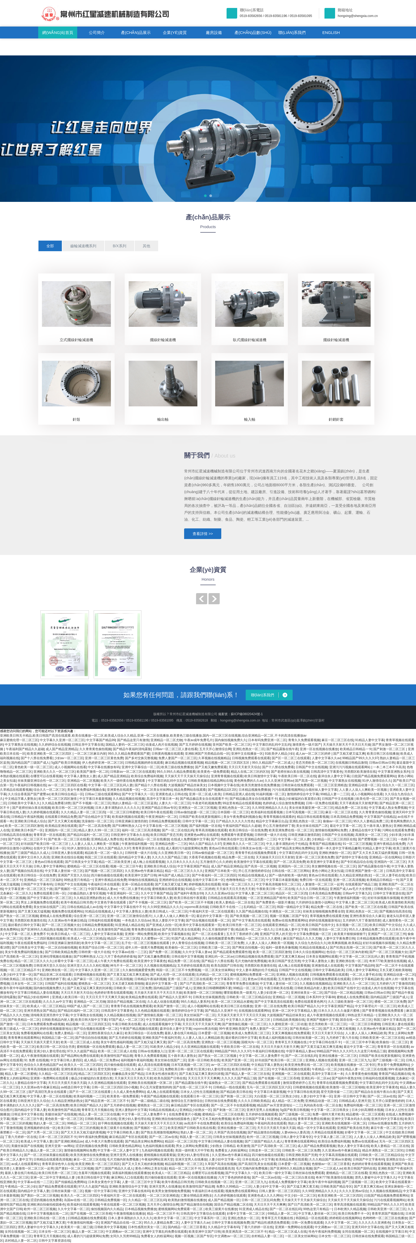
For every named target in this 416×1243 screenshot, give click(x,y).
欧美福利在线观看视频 (267, 812)
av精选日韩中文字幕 (75, 1087)
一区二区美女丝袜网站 (156, 790)
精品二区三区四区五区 (94, 1074)
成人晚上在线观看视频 (149, 862)
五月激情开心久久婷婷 (216, 862)
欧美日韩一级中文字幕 (275, 1173)
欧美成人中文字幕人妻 (37, 1141)
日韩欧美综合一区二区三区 (393, 889)
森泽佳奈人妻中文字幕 (334, 776)
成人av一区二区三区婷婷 (314, 753)
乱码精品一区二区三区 (259, 907)
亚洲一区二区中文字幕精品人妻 (294, 1010)
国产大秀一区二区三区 (43, 1132)
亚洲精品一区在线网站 (385, 857)
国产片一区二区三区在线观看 (90, 1092)
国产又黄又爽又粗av (289, 956)
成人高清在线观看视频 (154, 1065)
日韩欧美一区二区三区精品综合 (248, 997)
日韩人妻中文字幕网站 (49, 866)
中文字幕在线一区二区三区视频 (165, 826)
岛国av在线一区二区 (78, 1200)
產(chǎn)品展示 (136, 32)
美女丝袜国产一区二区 (199, 1015)
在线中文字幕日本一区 (49, 848)
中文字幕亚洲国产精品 (193, 866)
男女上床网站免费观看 (192, 1146)
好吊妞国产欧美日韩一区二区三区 (45, 844)
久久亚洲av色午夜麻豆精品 (144, 871)
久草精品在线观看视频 (16, 790)
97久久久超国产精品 (81, 1051)
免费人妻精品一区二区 (70, 1033)
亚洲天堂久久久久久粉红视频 (88, 965)
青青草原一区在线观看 (49, 835)
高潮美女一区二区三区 (371, 835)
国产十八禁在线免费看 (37, 758)
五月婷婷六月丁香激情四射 (362, 920)
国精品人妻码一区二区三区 (125, 744)
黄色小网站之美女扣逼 (328, 871)
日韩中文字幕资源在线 (389, 893)
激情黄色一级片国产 (306, 744)
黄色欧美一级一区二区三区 (33, 767)
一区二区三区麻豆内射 (90, 753)
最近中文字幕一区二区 (346, 826)
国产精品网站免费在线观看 (80, 1056)
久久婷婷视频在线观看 (43, 812)
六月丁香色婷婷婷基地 (120, 956)
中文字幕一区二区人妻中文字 (118, 1150)
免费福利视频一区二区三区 (363, 1105)
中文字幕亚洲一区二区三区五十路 (29, 889)
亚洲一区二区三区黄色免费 (104, 758)
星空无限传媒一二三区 (113, 1069)
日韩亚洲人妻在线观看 (67, 853)
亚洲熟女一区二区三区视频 (197, 808)
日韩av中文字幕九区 (357, 893)
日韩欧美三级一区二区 (214, 947)
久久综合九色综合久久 (311, 943)
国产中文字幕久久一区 (138, 794)
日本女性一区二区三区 (27, 983)
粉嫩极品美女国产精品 (128, 1074)
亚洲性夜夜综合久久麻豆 (367, 916)
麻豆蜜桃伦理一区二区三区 (19, 740)
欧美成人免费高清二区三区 (251, 1033)
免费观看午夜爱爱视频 (237, 835)
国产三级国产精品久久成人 (30, 853)
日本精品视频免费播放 (254, 790)
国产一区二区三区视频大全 (61, 925)
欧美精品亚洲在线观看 (61, 826)
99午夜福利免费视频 (92, 1137)
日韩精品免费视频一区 (110, 1200)
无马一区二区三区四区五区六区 (268, 1087)
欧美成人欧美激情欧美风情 (394, 902)
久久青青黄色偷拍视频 (95, 749)
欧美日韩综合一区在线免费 (248, 830)
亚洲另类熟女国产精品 (40, 1010)
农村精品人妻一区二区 (267, 1236)
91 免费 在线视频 (36, 1060)
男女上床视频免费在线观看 (40, 902)
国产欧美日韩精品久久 (80, 929)
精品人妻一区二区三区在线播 (366, 1069)
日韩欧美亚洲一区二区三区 (386, 1209)
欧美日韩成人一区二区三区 (168, 911)
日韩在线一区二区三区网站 (291, 871)
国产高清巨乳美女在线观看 (181, 929)
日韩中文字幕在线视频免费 (230, 1222)
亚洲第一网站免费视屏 (141, 934)
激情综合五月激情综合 (187, 1101)
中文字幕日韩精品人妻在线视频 (36, 992)
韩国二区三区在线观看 (100, 857)
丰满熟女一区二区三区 (285, 911)
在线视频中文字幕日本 (392, 1231)
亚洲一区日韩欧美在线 (204, 1060)
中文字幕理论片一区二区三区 (375, 1006)
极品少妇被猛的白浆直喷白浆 (299, 799)
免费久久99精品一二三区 (234, 1186)
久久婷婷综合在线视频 (54, 744)
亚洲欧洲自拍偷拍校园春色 (171, 1119)
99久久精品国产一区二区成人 (273, 762)
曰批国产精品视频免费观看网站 (374, 776)
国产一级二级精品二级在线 (150, 1101)
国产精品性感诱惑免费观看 (270, 1222)
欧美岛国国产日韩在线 (227, 965)
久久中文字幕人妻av (196, 952)
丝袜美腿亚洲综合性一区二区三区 (41, 781)
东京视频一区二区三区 (352, 925)
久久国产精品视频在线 (251, 911)
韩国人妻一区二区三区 (195, 1137)
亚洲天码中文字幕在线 (387, 1119)
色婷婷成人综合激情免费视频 (283, 803)
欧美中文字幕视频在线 (174, 934)
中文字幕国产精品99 (100, 740)
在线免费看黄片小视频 (185, 1114)
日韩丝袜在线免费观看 (297, 785)
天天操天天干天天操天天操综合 (186, 776)
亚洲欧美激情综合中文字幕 (128, 1186)
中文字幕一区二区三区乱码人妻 (110, 785)
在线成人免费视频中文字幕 (190, 839)
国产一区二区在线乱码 (178, 830)
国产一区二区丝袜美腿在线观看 (46, 1155)
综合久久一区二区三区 (398, 785)
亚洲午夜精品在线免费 (389, 844)
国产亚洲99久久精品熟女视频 (41, 929)
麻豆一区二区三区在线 (337, 740)
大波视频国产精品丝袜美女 (187, 785)
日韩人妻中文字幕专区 (296, 1137)
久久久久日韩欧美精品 (312, 889)
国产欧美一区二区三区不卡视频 (191, 902)
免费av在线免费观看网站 (289, 920)
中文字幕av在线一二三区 (129, 952)
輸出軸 (162, 419)
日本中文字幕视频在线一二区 (47, 1213)
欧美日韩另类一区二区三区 (242, 925)
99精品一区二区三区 (247, 988)
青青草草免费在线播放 (242, 983)
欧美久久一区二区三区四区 (83, 1065)
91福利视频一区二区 (270, 794)
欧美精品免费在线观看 (141, 997)
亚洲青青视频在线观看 (227, 776)
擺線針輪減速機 (163, 340)
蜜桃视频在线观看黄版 (168, 889)
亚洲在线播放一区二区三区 (338, 1056)
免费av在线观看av (364, 1141)
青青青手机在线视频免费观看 (256, 853)
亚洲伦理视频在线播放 (56, 956)
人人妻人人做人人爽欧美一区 (174, 916)
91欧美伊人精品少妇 (279, 753)
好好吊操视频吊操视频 (383, 898)
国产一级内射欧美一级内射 (288, 875)
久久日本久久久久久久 (182, 862)
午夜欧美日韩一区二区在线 (297, 776)
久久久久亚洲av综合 (219, 893)
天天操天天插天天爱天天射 (40, 1042)
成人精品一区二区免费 (288, 1101)
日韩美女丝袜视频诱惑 (208, 997)
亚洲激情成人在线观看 (327, 965)
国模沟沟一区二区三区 (257, 1042)
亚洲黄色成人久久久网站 (265, 1195)
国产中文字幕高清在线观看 (251, 920)
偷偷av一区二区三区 (337, 821)
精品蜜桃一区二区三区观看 (365, 1114)
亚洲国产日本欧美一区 (220, 871)
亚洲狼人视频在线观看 (292, 974)
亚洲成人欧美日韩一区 (68, 997)
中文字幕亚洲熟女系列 (394, 771)
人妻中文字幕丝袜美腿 (107, 934)
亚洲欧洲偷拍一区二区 (335, 853)
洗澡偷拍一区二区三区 (97, 821)
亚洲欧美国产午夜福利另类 (161, 1038)
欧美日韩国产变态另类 (166, 835)
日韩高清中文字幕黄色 (327, 771)
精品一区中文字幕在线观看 (316, 1128)
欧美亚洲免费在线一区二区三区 (291, 830)
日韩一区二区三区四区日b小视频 (115, 1087)
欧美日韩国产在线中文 (318, 925)
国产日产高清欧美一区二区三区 (202, 983)
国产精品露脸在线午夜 (282, 749)
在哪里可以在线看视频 (46, 776)
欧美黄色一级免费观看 (213, 771)
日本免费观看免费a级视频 (45, 1024)
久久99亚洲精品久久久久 (269, 808)
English (331, 32)
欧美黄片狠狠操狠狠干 (350, 934)
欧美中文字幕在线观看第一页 (200, 925)
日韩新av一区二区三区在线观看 (132, 771)
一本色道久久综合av (136, 920)
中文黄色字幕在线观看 (110, 902)
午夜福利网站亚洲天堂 (157, 1159)
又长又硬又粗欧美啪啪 (395, 970)
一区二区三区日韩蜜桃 (123, 812)
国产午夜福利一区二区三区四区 (214, 875)
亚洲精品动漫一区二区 (364, 785)
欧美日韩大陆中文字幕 (91, 1020)
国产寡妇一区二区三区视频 (74, 1168)
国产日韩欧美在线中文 (227, 839)
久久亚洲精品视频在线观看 (200, 1047)
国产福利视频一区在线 (205, 826)
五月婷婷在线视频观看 (261, 1114)
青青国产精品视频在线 (325, 844)
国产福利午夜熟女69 (188, 893)
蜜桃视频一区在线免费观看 (96, 1047)
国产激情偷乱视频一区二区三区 (159, 1015)
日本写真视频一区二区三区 (304, 812)
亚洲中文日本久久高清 (33, 857)
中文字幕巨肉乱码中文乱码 (272, 744)
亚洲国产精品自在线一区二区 (121, 1222)
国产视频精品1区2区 (222, 790)
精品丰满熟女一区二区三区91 (383, 1150)
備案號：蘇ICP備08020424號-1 (240, 714)
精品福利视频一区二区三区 (184, 1164)
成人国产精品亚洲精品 (61, 749)
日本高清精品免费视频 (346, 817)
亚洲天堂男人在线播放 (262, 1110)
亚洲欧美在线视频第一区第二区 (150, 1083)
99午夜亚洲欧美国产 (233, 1029)
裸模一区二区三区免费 (390, 1001)
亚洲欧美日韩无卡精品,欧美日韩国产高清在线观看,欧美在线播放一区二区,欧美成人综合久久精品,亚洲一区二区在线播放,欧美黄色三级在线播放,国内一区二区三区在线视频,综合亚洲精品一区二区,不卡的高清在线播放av (153, 735)
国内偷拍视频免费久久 (230, 740)
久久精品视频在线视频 (129, 799)
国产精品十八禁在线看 (150, 785)
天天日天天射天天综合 (244, 767)
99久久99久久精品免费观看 (176, 771)
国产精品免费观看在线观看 (261, 1083)
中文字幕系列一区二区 (230, 979)
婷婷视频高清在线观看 (204, 884)
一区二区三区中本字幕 (359, 1042)
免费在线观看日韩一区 (49, 893)
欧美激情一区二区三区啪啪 (203, 992)
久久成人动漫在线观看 (163, 1001)
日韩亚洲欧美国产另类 (301, 1155)
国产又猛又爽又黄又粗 (303, 1186)
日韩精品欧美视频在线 (289, 1020)
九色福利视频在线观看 (158, 1146)
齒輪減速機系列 (83, 246)
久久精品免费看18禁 (56, 803)
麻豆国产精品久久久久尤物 (302, 938)
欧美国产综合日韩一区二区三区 (310, 898)
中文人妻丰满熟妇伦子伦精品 (286, 844)
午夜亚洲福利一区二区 (161, 817)
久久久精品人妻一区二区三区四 (83, 812)
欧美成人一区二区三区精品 (86, 938)
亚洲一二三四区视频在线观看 (45, 938)
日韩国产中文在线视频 (311, 767)
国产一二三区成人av (328, 1168)
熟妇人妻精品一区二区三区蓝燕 (134, 803)
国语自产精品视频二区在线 (126, 1001)
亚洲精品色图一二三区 (260, 839)
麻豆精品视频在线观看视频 (184, 762)
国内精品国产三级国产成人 (30, 762)
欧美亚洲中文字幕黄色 (323, 862)
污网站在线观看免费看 (398, 830)
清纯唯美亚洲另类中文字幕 (49, 1015)
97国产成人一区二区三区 (126, 1020)
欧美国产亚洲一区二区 (237, 1060)
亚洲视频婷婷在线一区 (40, 1128)
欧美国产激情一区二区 (93, 771)
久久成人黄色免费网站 (129, 1092)
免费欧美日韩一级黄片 (181, 1069)
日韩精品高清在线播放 (16, 835)
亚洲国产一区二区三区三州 (387, 934)
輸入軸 (249, 419)
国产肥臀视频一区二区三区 (377, 839)
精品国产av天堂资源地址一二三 (279, 1105)
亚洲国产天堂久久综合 (73, 875)
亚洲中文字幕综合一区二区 (141, 767)
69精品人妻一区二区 (282, 1213)
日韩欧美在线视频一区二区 (214, 1182)
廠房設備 (214, 32)
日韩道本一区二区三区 (264, 1150)
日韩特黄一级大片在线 (270, 835)
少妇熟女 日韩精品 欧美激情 (230, 1146)
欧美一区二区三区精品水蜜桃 (232, 1001)
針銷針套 (336, 419)
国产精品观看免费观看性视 (232, 952)
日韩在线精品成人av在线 (84, 907)
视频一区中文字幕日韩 (100, 1191)
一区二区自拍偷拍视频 (61, 947)
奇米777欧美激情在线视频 (387, 961)
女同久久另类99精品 (124, 1236)
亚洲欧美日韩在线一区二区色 (45, 1218)
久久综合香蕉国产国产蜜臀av (29, 794)
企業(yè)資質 (175, 32)
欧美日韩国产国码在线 (360, 1168)
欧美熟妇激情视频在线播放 (187, 1200)
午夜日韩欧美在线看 (278, 988)
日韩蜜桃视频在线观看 (89, 974)
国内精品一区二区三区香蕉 (187, 1227)
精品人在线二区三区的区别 (250, 771)
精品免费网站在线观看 (190, 790)
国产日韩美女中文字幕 (81, 862)
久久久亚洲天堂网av (279, 781)
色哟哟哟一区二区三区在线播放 (385, 1218)
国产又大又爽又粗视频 (64, 821)
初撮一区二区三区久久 (238, 884)
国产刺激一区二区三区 (389, 749)
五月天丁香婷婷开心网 (242, 934)
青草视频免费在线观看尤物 (329, 916)
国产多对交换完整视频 (141, 758)
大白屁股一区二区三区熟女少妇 (276, 1096)
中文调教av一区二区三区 (332, 1227)
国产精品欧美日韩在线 (236, 1092)
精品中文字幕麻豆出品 (272, 821)
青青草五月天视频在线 (291, 1042)
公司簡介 (97, 32)
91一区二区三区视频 (357, 844)
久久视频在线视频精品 (160, 965)
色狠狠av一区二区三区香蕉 (331, 1164)
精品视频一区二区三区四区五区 (227, 762)
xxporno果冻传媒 (196, 907)
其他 (146, 246)
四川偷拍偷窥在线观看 (107, 875)
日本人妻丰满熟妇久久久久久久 (117, 808)
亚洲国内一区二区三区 (61, 830)
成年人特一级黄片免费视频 (144, 947)
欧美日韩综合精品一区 (67, 794)
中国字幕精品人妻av (102, 889)
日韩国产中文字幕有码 (37, 884)
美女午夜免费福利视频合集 (86, 790)
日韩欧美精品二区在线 (16, 979)
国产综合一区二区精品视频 (343, 992)
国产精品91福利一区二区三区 (88, 835)
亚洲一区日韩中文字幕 (350, 1096)
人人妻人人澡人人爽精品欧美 (366, 1033)
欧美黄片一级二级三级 (77, 1227)
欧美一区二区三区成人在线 (80, 1042)
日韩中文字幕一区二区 (198, 821)
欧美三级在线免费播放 (177, 767)
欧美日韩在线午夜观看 (190, 898)
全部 (50, 246)
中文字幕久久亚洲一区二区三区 (62, 740)
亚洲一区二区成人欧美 (205, 794)
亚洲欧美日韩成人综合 (30, 821)
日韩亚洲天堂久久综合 (49, 965)
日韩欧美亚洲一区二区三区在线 (381, 1038)
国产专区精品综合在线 (356, 862)
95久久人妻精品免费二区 (371, 821)
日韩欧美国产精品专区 (336, 1186)
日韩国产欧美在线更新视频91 (200, 817)
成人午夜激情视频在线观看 (326, 1015)
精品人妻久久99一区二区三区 (99, 830)
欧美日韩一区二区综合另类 (56, 1047)
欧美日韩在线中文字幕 (93, 1177)
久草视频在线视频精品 (214, 758)
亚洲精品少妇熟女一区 (195, 1110)
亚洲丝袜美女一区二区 (307, 992)
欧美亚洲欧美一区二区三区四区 (49, 753)
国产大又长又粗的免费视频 (212, 1119)
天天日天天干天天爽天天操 (105, 997)
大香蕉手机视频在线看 (204, 857)
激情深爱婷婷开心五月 (299, 1083)
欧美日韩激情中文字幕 (260, 776)
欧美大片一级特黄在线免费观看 (123, 781)
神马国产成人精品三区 (174, 875)
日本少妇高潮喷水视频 (367, 1110)
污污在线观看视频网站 (288, 790)
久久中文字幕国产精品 (156, 893)
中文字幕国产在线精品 (380, 817)
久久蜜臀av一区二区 (155, 938)
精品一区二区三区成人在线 (287, 1231)
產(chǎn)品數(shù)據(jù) (253, 34)
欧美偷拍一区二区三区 (181, 947)
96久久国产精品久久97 (205, 844)
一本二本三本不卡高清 (389, 767)
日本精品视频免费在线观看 (376, 938)
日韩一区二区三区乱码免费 (260, 1200)
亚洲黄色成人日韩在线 (171, 794)
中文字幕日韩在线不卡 (325, 1042)
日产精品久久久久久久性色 (235, 821)
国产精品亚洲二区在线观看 (52, 974)
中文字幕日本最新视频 (95, 799)
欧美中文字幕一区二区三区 (100, 943)
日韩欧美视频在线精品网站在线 (210, 781)
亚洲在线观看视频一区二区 (205, 1020)
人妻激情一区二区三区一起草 (322, 884)
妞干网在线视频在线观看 (115, 1123)
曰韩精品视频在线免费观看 (254, 956)
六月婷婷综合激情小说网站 (315, 902)
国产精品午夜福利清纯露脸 (132, 749)
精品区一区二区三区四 (291, 893)
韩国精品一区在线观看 (311, 1218)
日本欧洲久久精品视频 (350, 1209)
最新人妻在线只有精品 (180, 1033)
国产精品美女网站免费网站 (295, 848)
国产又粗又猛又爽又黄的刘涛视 (89, 988)
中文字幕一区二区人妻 (294, 839)
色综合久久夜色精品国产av (43, 1065)
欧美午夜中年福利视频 (16, 988)
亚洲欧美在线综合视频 (67, 857)
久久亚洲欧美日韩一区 (174, 853)
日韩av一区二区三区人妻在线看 (175, 749)
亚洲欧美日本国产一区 (27, 830)
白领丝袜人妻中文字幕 (321, 790)
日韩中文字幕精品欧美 (328, 970)
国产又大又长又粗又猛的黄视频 (375, 853)
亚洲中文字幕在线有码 (134, 1191)
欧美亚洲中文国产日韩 (141, 875)
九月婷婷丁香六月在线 (342, 1038)
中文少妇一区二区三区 (300, 1195)
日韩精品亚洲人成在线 (238, 794)
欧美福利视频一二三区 (89, 1096)
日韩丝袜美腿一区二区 (308, 1038)
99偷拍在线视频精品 (142, 880)
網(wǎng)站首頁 (57, 32)
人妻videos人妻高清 (295, 1132)
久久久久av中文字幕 (57, 1001)
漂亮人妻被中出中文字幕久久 (375, 1177)
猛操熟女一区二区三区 (224, 1083)
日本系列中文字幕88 (320, 997)
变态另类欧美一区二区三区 (315, 762)
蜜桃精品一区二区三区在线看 (88, 866)
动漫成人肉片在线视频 (161, 744)
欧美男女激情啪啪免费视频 (171, 1191)
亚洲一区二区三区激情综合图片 (129, 916)
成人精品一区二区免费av (101, 1060)
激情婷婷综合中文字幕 (303, 794)
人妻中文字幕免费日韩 (339, 938)
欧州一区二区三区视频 (263, 1137)
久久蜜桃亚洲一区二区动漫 (287, 1024)
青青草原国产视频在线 (388, 1213)
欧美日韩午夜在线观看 (156, 812)
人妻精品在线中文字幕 (364, 830)
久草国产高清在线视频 (230, 1132)
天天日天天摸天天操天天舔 (67, 1083)
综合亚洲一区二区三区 (89, 916)
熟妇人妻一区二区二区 (49, 1123)
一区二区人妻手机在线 (389, 875)
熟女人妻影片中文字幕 (168, 920)
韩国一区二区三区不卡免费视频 (178, 970)
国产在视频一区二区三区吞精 (279, 1078)
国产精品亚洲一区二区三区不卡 (107, 1101)
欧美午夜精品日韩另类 (77, 902)
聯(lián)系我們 (292, 32)
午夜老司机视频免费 (206, 803)
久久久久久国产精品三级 (169, 857)
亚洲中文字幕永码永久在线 (350, 1119)
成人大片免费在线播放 (123, 898)
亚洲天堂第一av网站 (59, 1146)
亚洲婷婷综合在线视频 (175, 880)
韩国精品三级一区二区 (57, 1038)
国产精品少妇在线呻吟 (34, 997)
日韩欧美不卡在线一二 (226, 907)
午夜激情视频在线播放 (129, 1213)
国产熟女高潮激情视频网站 (160, 1132)
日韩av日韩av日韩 (382, 762)
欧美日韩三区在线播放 (383, 753)
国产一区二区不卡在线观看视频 (233, 1105)
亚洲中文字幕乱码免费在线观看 (164, 1231)
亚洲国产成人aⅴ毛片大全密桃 (351, 889)
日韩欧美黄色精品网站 (125, 1146)
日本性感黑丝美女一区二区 (147, 1227)
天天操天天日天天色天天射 (235, 889)
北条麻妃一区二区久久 (16, 893)
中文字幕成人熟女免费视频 (388, 808)
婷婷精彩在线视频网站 (345, 1218)
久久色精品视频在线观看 (152, 1010)
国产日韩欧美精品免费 (61, 952)
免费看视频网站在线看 (37, 1033)
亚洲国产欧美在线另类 (353, 1128)
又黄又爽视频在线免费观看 (291, 1033)
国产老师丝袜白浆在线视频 (290, 771)
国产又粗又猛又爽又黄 (150, 1042)
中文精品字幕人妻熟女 (21, 799)
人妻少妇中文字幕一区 (16, 974)
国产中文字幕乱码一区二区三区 (49, 898)
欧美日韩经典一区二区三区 (251, 1069)
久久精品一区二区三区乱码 (57, 1074)
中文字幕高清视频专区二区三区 (278, 884)
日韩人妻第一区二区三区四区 (279, 1191)
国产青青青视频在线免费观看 (383, 1010)
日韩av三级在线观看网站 (102, 794)
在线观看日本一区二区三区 (199, 1096)
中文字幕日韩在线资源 (303, 1092)
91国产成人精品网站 (185, 938)
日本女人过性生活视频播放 (199, 1092)
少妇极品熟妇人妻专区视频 (86, 893)
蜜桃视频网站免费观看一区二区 (252, 974)
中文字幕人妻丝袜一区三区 (64, 871)
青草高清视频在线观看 (211, 830)
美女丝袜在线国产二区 (312, 826)
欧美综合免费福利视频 (147, 776)
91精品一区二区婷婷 (199, 889)
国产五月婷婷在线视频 (195, 744)
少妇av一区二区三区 (68, 758)
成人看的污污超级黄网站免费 (186, 848)
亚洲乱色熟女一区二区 (249, 749)
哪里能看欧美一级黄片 (239, 992)
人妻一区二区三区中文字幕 (141, 1182)
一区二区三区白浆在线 (298, 1177)
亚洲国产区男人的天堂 (276, 934)
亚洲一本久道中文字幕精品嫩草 (338, 848)
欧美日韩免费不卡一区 (354, 1213)
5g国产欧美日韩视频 (65, 762)
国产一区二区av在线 (381, 1096)
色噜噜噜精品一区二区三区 (245, 880)
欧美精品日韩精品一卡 (356, 749)
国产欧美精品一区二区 (24, 1020)
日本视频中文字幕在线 (224, 785)
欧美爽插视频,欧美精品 (344, 943)
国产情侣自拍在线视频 (91, 1038)
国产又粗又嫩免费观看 (211, 767)
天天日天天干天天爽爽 (204, 1078)
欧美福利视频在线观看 (128, 817)
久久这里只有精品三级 (370, 1051)
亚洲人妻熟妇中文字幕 (131, 1110)
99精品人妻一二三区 (334, 794)
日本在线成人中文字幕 (258, 1159)
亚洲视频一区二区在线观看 (291, 1074)
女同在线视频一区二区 (21, 1231)
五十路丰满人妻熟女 (377, 826)
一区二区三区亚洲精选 (331, 785)
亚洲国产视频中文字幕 (322, 1020)
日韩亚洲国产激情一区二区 (364, 871)
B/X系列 (119, 246)
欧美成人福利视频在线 (275, 1038)
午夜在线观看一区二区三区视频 (123, 1204)
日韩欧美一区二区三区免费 (224, 943)
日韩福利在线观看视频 (104, 920)
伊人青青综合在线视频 (188, 943)
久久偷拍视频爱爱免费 (218, 938)
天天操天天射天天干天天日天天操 (347, 744)
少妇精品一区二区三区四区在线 (333, 839)
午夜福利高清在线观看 (270, 1123)
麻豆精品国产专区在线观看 (190, 1105)
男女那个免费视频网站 (393, 1065)
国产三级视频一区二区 (388, 1060)
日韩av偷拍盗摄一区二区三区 (195, 812)
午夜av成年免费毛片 (198, 740)
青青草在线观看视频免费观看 (337, 1083)
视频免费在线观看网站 (67, 911)
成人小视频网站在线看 (70, 767)
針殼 (76, 419)
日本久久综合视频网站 (308, 952)
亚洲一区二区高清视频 (349, 880)
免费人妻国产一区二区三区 (177, 758)
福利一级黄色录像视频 (281, 947)
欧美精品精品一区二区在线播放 (147, 839)
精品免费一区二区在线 (351, 808)
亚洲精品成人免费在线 (107, 839)
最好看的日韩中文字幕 (24, 925)
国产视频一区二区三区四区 (104, 871)
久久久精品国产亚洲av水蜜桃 (330, 1159)
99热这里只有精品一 (78, 880)
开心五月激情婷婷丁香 (278, 826)
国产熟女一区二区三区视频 (19, 916)
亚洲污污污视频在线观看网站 (350, 767)
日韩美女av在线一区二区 (257, 848)
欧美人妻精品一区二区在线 (235, 902)
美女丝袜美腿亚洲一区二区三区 (311, 808)
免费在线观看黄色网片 (310, 1001)
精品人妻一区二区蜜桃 (21, 1074)
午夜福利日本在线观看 (104, 884)
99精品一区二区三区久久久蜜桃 (258, 938)
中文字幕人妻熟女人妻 (80, 776)
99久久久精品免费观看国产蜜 (129, 753)
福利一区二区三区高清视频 (141, 830)
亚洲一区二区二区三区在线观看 (190, 979)
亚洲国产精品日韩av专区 (159, 808)
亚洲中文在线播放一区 (247, 753)
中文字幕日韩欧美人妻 (156, 898)
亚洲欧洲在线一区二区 (351, 961)
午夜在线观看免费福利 (30, 943)
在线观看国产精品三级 (361, 884)
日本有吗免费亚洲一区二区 (267, 740)
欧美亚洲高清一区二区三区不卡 (244, 1231)
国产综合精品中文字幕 (94, 817)
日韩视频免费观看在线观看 (251, 758)
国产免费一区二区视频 (165, 952)
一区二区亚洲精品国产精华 (267, 898)
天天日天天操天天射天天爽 (280, 1047)
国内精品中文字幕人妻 (134, 857)
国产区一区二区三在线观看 (291, 758)
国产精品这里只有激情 (133, 740)
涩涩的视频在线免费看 (91, 1146)
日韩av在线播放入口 (152, 1051)
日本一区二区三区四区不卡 (57, 1137)
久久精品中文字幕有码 (224, 1227)
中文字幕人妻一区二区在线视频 (49, 1096)
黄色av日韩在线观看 (223, 848)
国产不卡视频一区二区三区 (91, 803)
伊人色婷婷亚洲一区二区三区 (102, 762)
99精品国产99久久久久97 (360, 758)
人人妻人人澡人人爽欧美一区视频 (363, 790)
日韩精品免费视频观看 (164, 821)
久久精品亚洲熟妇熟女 (355, 875)
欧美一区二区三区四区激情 (57, 799)
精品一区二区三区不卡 (185, 1168)
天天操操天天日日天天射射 (275, 857)
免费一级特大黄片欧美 (328, 1114)
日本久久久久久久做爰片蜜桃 (339, 1010)
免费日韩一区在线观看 (315, 880)
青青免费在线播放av (145, 929)
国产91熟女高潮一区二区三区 (350, 947)
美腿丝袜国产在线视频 (61, 1114)
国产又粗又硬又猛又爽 (349, 753)
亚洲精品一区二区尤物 (166, 740)
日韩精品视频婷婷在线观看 (144, 762)
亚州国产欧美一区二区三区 (232, 744)
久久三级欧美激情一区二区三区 (350, 1001)
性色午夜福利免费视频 (324, 1231)
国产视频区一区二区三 (70, 889)
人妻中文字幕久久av (326, 758)
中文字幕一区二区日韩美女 (330, 1110)
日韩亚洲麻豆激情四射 (131, 821)
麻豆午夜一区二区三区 (386, 1128)
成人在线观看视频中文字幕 (161, 1024)
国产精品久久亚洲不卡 (175, 997)
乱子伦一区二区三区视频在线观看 (146, 943)
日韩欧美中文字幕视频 (110, 1227)
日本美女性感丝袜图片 (161, 1074)
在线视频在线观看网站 (254, 1010)
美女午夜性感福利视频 (116, 1042)
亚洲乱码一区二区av (219, 956)
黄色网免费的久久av (248, 781)
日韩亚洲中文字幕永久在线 (130, 835)
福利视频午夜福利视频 (137, 1060)
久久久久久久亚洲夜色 (374, 1222)
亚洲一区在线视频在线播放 (319, 749)
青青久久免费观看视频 (304, 740)
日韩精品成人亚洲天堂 (355, 1101)
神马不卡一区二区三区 (126, 965)
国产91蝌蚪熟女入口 (126, 826)
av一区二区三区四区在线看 (67, 785)
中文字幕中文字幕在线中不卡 (124, 907)
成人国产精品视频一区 (224, 1200)
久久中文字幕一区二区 (73, 1209)
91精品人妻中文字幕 (369, 740)
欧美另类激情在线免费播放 (260, 785)
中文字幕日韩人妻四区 (66, 1060)
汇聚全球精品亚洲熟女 (196, 1195)
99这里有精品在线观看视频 (242, 803)
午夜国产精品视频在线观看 (139, 1029)
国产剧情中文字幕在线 (351, 857)
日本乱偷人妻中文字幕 (291, 929)
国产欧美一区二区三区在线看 (68, 839)
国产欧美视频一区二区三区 (249, 916)
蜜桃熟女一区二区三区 (94, 983)
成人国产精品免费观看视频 (316, 1146)
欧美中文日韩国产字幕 (249, 1119)
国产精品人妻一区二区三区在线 (247, 1074)
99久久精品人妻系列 (195, 1001)
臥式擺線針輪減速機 (249, 340)
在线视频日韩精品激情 (351, 762)
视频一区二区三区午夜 (126, 866)
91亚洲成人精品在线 (129, 925)
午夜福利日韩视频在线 (30, 785)
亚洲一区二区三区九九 (355, 1060)
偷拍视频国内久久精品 (107, 1209)
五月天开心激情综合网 (215, 749)
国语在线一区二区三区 (356, 1020)
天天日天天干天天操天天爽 (201, 1024)
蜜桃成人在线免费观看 (56, 916)
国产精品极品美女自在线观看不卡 (204, 799)
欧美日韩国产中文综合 (385, 925)
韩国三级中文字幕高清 (389, 1020)
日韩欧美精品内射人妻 (310, 988)
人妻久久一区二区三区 (174, 803)
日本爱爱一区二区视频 (214, 1033)
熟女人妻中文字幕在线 (353, 1146)
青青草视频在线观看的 (279, 817)
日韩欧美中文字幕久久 (24, 803)
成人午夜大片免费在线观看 (113, 961)
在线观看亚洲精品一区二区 (281, 925)
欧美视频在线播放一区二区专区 (353, 1065)
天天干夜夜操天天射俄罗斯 (358, 803)
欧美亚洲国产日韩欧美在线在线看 (191, 1128)
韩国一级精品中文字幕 (293, 907)
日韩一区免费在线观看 (322, 803)
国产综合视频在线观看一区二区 (208, 920)
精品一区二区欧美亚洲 (114, 862)
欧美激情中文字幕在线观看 (253, 862)
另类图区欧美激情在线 (360, 771)
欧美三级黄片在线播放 (116, 1128)
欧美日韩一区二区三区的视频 (72, 808)
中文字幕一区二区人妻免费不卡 (27, 934)
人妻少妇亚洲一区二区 (273, 992)
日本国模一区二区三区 (233, 812)
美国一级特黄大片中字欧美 (194, 1150)
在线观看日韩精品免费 (61, 817)
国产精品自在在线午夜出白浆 (375, 1092)
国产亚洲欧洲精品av (68, 1141)
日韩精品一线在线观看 (229, 1087)
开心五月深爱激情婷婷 (155, 1087)
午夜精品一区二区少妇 (328, 1069)
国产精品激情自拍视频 (263, 1132)
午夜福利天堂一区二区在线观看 (211, 911)
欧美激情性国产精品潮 (114, 929)
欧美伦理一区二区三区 (372, 799)
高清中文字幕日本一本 (162, 799)
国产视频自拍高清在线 (27, 871)
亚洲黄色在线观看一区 (123, 790)
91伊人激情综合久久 (376, 781)
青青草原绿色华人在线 (148, 848)
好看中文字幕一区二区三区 (73, 961)
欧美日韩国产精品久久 (304, 1006)
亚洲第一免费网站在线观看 (49, 1078)
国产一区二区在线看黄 (208, 934)
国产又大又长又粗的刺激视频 (142, 1164)
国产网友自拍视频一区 (248, 947)
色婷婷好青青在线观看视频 (113, 992)
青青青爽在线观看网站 (24, 1038)
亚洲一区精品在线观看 (137, 884)
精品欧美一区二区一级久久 (104, 853)
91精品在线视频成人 (252, 875)
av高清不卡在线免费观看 (201, 1123)
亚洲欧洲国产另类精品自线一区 (207, 753)
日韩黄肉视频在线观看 (167, 753)
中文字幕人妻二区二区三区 (254, 893)
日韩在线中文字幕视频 (187, 956)
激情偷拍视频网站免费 (331, 830)
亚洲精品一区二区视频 (83, 781)
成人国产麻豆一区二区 (83, 979)
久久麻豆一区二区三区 (147, 1069)
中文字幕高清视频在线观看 (291, 1069)
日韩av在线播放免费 (382, 1123)
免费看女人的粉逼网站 (231, 1150)
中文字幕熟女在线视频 (21, 744)
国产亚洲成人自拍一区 (162, 925)
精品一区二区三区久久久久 (184, 871)
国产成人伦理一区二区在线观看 (172, 974)
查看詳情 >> (203, 534)
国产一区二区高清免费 (94, 826)
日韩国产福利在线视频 (61, 983)
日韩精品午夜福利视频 (27, 817)
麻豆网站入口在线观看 (127, 1177)
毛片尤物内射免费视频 (251, 961)
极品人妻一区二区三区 (132, 1047)
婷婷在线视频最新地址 (325, 920)
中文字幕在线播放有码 (104, 767)
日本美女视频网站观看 (322, 956)
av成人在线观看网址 (25, 1164)
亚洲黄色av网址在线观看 (201, 835)
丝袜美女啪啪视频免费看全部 (323, 911)
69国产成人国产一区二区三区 (88, 1006)
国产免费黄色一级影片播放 (275, 902)
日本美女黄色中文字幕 (104, 1182)
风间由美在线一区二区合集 (323, 1105)
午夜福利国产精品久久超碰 (25, 749)
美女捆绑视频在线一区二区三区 (333, 866)
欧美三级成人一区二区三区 (19, 1029)
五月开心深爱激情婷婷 (388, 1101)
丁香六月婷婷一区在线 (21, 1137)
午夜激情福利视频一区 (137, 844)
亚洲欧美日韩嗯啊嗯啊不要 (212, 988)
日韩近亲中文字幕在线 (88, 744)
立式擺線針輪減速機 (76, 340)
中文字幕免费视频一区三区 (312, 934)
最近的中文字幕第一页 (212, 916)
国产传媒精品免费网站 (70, 1182)
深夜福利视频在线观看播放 (131, 1173)
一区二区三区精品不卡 (24, 970)
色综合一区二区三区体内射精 (347, 952)
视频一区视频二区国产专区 (289, 916)
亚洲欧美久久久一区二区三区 (54, 771)
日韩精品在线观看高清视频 (227, 898)
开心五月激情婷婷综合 (254, 871)
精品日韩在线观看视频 (313, 817)
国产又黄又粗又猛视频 (34, 911)
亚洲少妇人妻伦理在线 (49, 1051)
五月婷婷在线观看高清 (193, 965)
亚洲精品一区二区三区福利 (43, 880)
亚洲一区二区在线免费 (270, 1006)
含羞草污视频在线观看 (94, 1173)
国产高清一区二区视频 (311, 781)
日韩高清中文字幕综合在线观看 (202, 1213)
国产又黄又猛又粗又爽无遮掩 (127, 974)
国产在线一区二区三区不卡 (27, 839)
